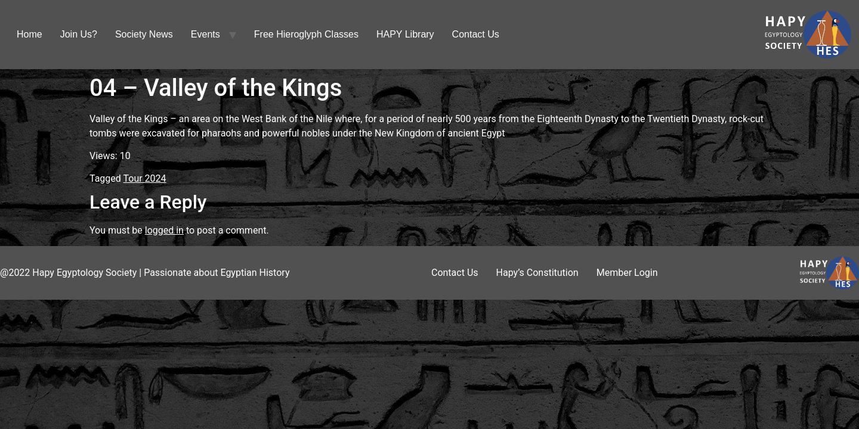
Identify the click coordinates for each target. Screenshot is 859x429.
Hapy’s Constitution (537, 272)
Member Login (627, 272)
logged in (164, 230)
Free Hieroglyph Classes (306, 34)
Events (205, 34)
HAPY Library (405, 34)
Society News (144, 34)
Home (29, 34)
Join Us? (78, 34)
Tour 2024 (144, 178)
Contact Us (475, 34)
